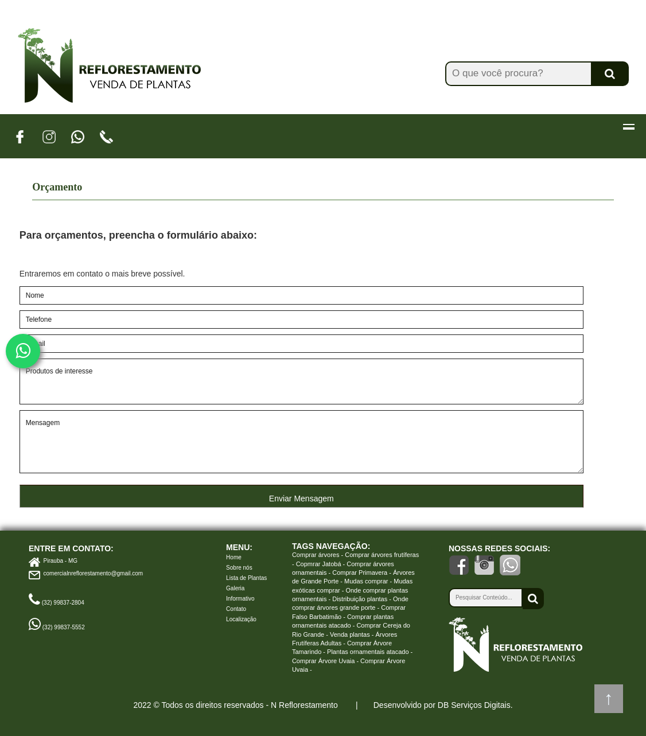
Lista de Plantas (246, 578)
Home (234, 557)
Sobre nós (239, 567)
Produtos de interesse (301, 381)
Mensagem (301, 441)
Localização (241, 619)
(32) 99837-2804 (63, 602)
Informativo (240, 598)
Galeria (235, 588)
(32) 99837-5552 (63, 627)
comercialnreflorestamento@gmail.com (93, 573)
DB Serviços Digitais (474, 705)
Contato (236, 609)
